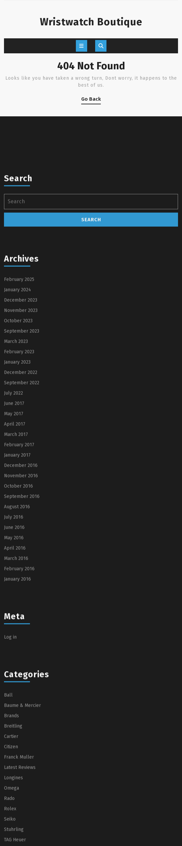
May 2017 (13, 481)
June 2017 (14, 471)
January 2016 (17, 646)
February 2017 (19, 512)
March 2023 (16, 409)
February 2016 (19, 636)
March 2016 (16, 626)
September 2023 (21, 398)
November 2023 (21, 378)
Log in (10, 704)
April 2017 (14, 491)
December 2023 (20, 367)
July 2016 (13, 584)
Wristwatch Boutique (91, 22)
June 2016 (14, 595)
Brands (11, 783)
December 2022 (20, 440)
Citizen (11, 814)
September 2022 (21, 450)
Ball (8, 762)
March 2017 (16, 502)
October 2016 (18, 553)
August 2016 (17, 574)
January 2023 (17, 429)
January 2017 (17, 522)
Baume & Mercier (22, 773)
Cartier (11, 804)
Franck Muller (19, 824)
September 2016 (22, 564)
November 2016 (21, 543)
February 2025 (19, 347)
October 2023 (18, 388)
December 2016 (21, 533)
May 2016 (14, 605)
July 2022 (13, 460)
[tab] (81, 46)
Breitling (13, 793)
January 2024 (17, 357)
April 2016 (15, 615)
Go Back (91, 100)
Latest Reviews (20, 835)
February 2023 (19, 419)
